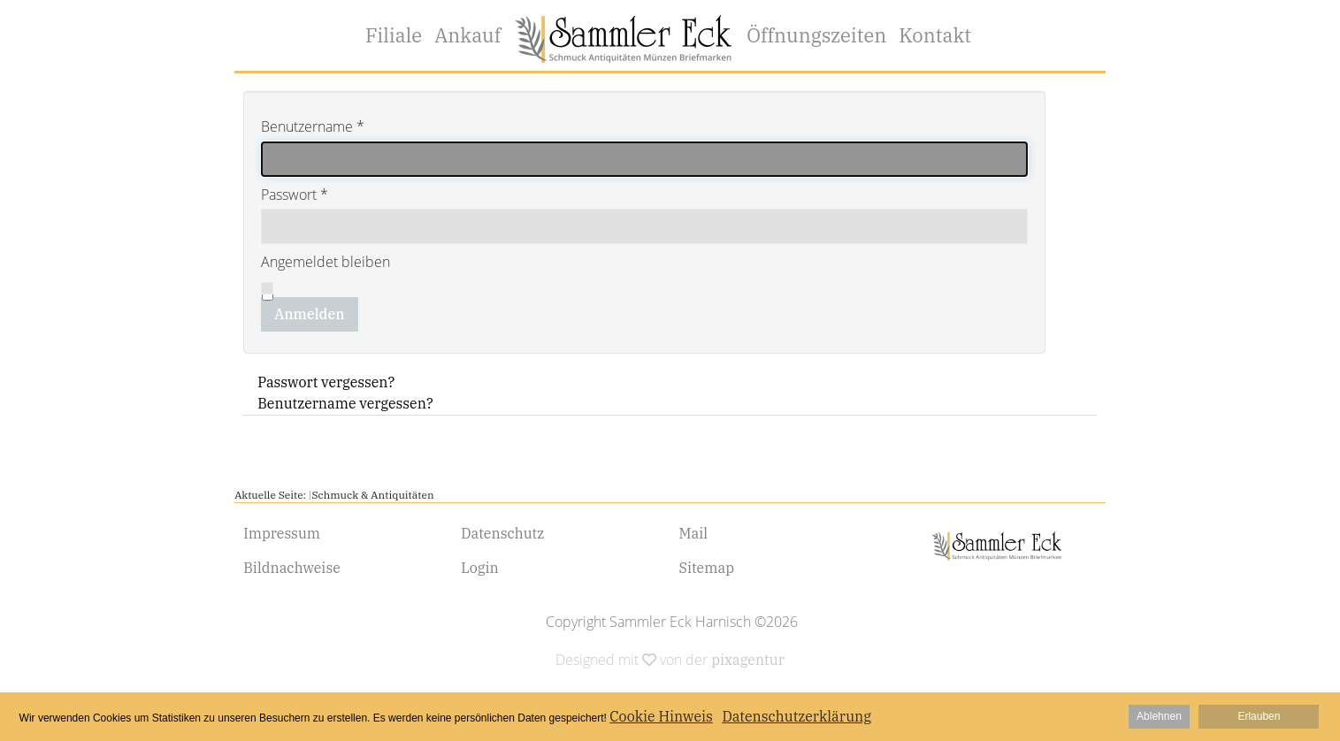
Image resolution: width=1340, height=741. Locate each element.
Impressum (281, 533)
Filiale (393, 35)
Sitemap (706, 568)
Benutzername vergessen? (345, 403)
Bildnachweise (292, 568)
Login (480, 568)
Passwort (294, 194)
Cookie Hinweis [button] (661, 716)
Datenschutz (502, 533)
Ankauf (467, 35)
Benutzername (312, 126)
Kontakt (935, 35)
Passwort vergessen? (325, 382)
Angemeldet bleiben (325, 261)
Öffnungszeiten (816, 35)
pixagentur (748, 659)
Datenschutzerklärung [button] (796, 716)
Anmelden (309, 314)
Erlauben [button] (1258, 716)
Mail (693, 533)
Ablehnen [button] (1159, 716)
